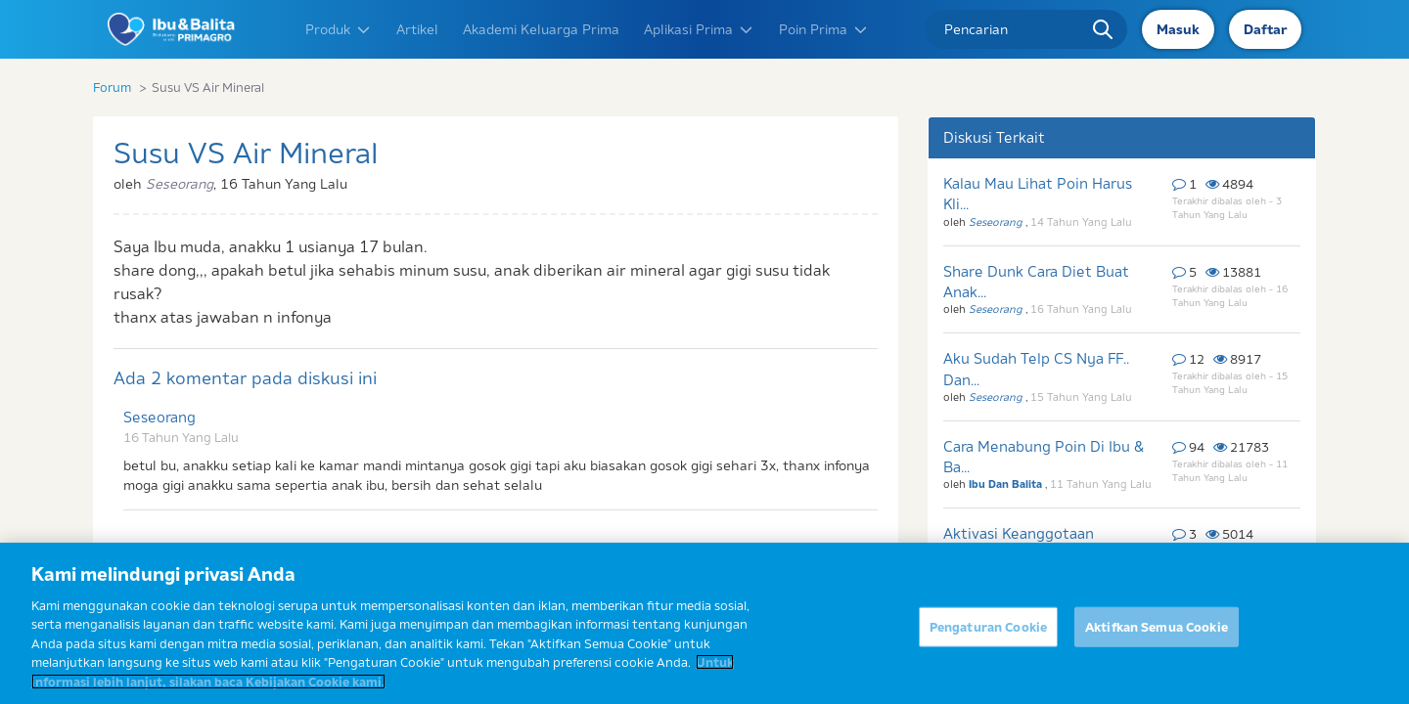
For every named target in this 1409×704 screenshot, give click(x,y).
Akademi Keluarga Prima (541, 29)
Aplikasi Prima (699, 29)
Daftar (1265, 29)
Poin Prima (824, 29)
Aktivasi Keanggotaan (1018, 533)
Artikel (417, 29)
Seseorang (159, 417)
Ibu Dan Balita (1007, 484)
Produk (338, 29)
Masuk (1178, 29)
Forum (112, 87)
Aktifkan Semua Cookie (1156, 638)
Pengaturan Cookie (988, 638)
